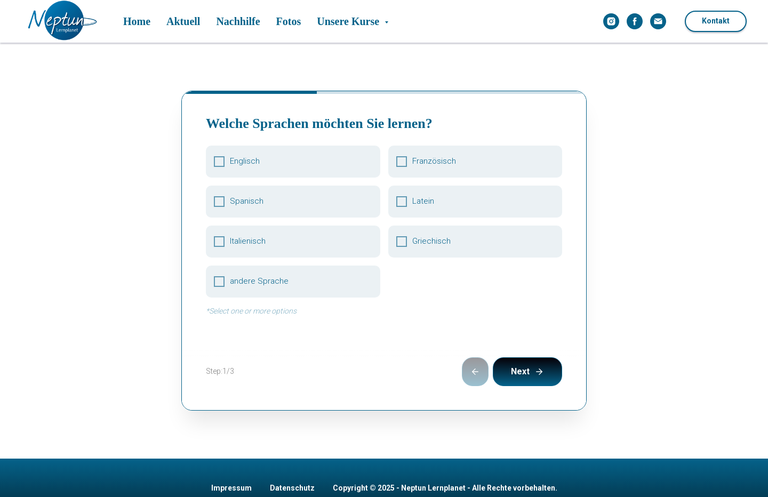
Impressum (231, 435)
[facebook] (635, 21)
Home (136, 21)
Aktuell (183, 21)
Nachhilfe (238, 21)
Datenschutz (292, 435)
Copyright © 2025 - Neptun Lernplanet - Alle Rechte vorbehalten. (445, 435)
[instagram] (611, 21)
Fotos (288, 21)
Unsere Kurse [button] (349, 21)
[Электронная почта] (658, 21)
